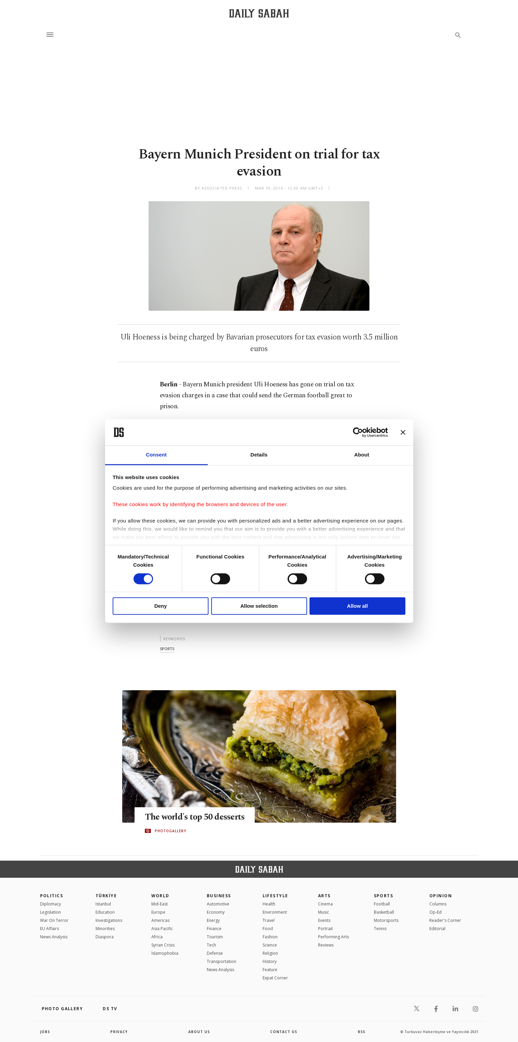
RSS (361, 1031)
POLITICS (51, 896)
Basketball (384, 912)
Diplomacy (50, 904)
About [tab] (361, 455)
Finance (214, 928)
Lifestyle (275, 896)
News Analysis (53, 937)
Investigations (109, 920)
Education (105, 912)
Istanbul (103, 904)
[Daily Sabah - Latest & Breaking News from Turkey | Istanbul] (259, 13)
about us (199, 1031)
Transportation (221, 961)
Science (270, 945)
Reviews (325, 945)
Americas (160, 920)
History (270, 961)
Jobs (45, 1031)
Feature (270, 970)
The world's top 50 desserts (195, 817)
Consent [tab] (156, 455)
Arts (324, 896)
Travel (269, 920)
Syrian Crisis (163, 945)
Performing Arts (333, 937)
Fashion (270, 937)
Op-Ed (435, 912)
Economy (216, 912)
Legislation (50, 912)
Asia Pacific (162, 928)
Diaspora (105, 937)
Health (269, 904)
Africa (157, 937)
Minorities (105, 928)
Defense (215, 953)
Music (323, 912)
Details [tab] (259, 455)
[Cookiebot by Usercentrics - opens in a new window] (358, 432)
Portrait (325, 928)
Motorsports (386, 920)
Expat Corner (275, 978)
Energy (213, 920)
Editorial (437, 928)
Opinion (440, 896)
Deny (160, 606)
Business (219, 896)
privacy (119, 1031)
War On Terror (54, 920)
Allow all (357, 606)
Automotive (218, 904)
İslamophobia (164, 953)
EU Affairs (49, 928)
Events (324, 920)
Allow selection (259, 606)
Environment (275, 912)
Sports (383, 896)
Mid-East (159, 904)
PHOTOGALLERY (170, 830)
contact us (283, 1031)
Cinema (325, 904)
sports (167, 648)
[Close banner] (403, 432)
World (160, 896)
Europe (158, 912)
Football (382, 904)
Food (268, 928)
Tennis (380, 928)
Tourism (215, 937)
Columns (437, 904)
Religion (270, 953)
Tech (211, 945)
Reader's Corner (445, 920)
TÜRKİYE (106, 896)
